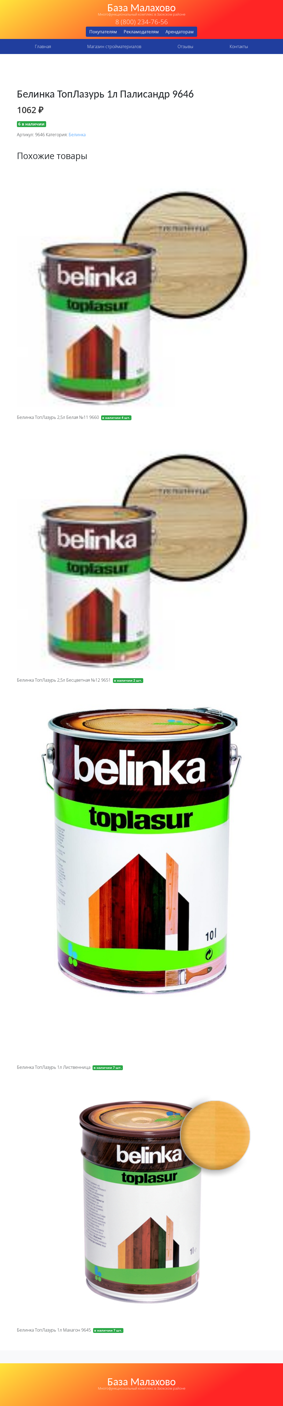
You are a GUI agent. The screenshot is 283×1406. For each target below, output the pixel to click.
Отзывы (185, 46)
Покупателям (103, 32)
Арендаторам (180, 32)
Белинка (77, 135)
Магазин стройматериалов (114, 46)
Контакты (239, 46)
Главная (43, 46)
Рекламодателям (141, 32)
